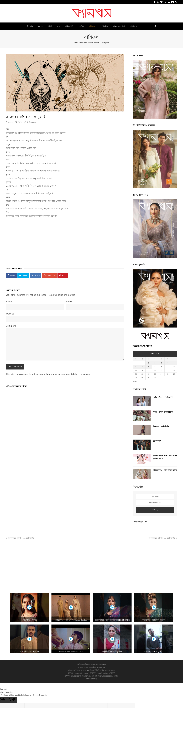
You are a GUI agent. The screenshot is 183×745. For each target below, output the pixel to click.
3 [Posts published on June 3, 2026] (161, 363)
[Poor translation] (12, 700)
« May (135, 381)
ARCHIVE (83, 43)
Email (69, 301)
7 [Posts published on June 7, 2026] (142, 366)
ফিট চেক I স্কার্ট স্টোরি (161, 427)
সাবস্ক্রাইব (155, 510)
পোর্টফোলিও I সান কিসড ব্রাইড (165, 470)
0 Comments (32, 122)
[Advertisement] (65, 241)
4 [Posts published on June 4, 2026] (167, 363)
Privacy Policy (91, 679)
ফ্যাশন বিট (157, 441)
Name (9, 301)
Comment (11, 326)
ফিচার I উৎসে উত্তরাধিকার (163, 412)
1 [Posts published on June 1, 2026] (148, 363)
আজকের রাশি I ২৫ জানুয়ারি (163, 538)
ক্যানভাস (103, 664)
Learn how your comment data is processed (68, 374)
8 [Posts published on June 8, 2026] (148, 366)
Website (10, 313)
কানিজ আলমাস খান (98, 667)
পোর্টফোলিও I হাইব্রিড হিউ (163, 397)
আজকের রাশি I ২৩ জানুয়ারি (20, 538)
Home (76, 43)
